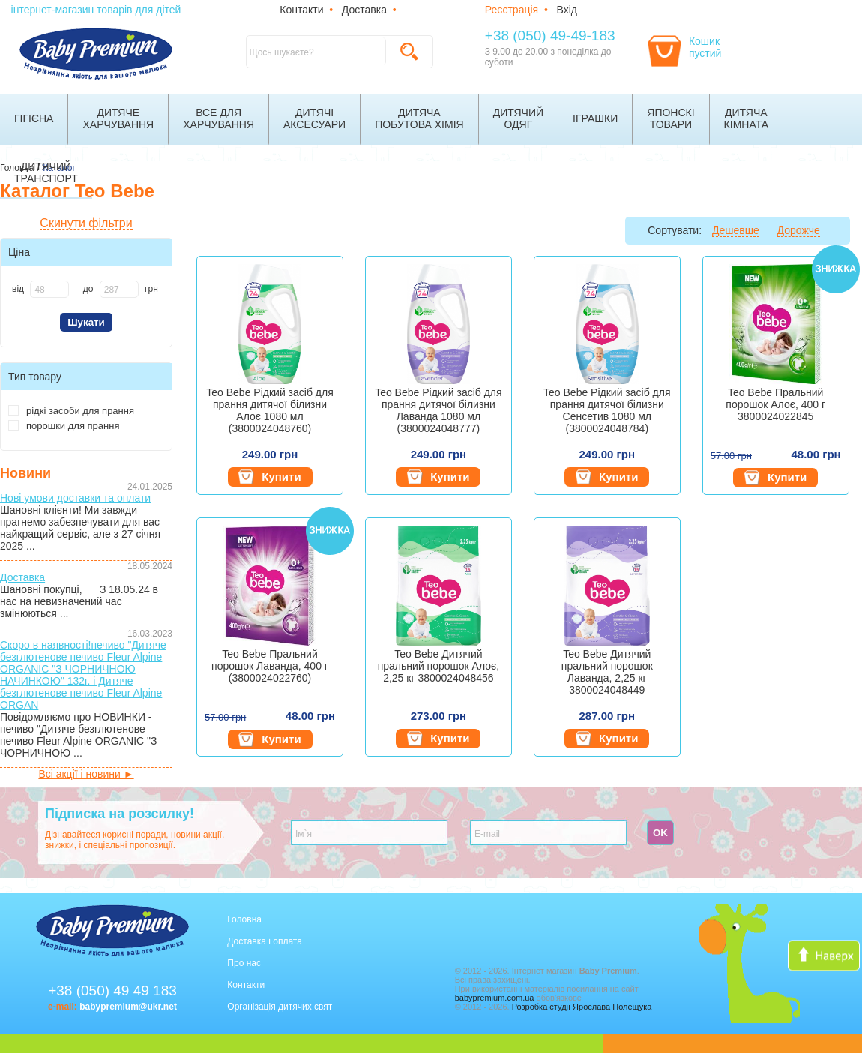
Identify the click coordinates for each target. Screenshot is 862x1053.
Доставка (364, 10)
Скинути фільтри (86, 223)
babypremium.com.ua (494, 997)
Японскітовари (670, 118)
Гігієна (33, 118)
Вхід (567, 10)
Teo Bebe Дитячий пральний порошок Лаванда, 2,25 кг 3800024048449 (607, 672)
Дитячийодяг (518, 118)
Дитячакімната (746, 118)
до (88, 289)
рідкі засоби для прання (71, 410)
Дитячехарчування (118, 118)
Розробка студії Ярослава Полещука (582, 1006)
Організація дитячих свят (279, 1006)
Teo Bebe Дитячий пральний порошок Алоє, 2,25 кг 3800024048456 (438, 666)
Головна (244, 919)
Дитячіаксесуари (314, 118)
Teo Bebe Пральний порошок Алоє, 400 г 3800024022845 (775, 404)
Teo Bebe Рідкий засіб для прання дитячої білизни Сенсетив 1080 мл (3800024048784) (606, 410)
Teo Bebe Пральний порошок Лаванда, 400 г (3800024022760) (269, 666)
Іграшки (595, 118)
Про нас (244, 963)
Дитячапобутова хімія (419, 118)
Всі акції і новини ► (85, 774)
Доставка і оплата (264, 941)
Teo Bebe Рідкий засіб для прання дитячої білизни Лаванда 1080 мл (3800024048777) (438, 410)
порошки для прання (63, 425)
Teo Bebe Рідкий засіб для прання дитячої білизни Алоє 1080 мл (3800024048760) (269, 410)
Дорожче (798, 230)
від (18, 289)
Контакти (301, 10)
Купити (269, 477)
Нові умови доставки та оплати (75, 498)
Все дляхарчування (218, 118)
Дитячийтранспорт (46, 172)
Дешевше (735, 230)
